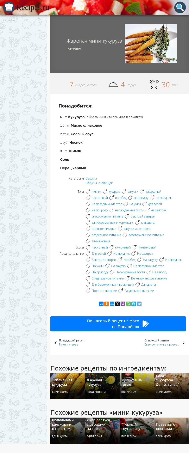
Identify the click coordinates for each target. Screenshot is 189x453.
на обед (121, 198)
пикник (96, 191)
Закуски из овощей (99, 183)
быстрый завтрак (143, 216)
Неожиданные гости (130, 272)
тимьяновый (101, 241)
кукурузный (153, 191)
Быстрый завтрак (104, 260)
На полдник (121, 253)
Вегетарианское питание (149, 278)
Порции (132, 85)
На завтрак (145, 253)
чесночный (100, 198)
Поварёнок (73, 48)
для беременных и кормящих (113, 222)
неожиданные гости (129, 210)
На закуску (150, 260)
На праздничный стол (148, 266)
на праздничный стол (107, 204)
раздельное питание (106, 235)
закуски (133, 191)
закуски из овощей (137, 229)
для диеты (148, 222)
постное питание (104, 229)
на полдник (164, 198)
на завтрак (158, 210)
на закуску (141, 198)
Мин (175, 85)
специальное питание (107, 216)
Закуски (91, 178)
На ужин (98, 266)
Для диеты (148, 284)
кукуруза (114, 191)
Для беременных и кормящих (113, 284)
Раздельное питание (139, 291)
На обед (129, 260)
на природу (100, 210)
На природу (100, 272)
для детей (155, 204)
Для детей (99, 253)
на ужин (135, 204)
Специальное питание (108, 278)
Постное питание (104, 291)
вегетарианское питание (146, 235)
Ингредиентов (86, 85)
